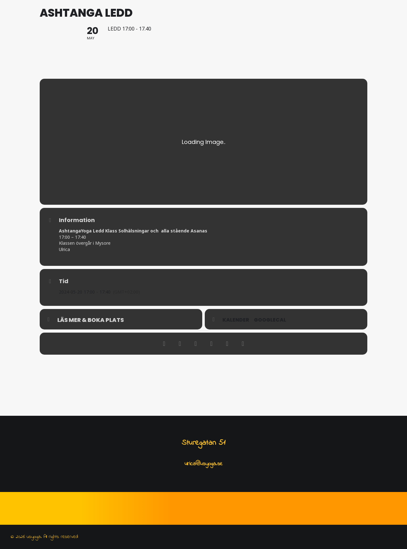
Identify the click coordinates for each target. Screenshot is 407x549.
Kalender (235, 356)
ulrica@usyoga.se (204, 464)
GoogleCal (270, 356)
